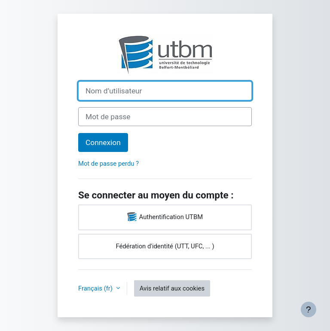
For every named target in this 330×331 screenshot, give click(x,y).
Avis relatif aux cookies (172, 288)
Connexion (103, 142)
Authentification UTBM (165, 217)
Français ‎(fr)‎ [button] (96, 288)
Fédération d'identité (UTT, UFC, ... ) (165, 246)
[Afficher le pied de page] (308, 309)
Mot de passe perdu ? (108, 163)
